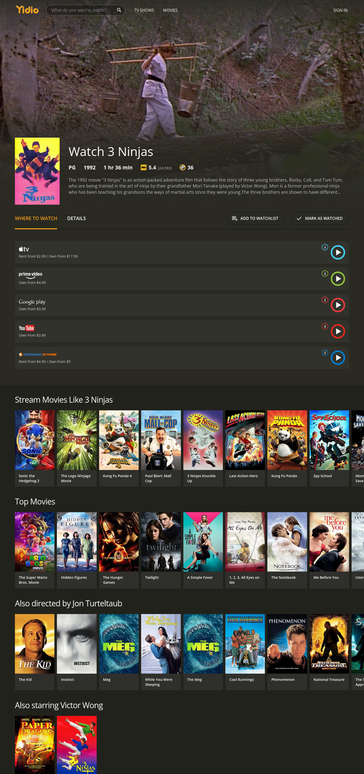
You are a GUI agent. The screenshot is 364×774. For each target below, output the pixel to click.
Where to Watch (36, 218)
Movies (170, 10)
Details (76, 218)
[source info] (324, 247)
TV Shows (144, 10)
